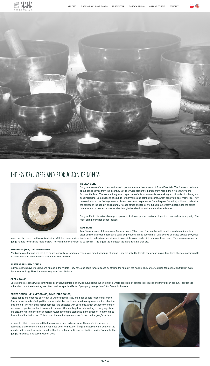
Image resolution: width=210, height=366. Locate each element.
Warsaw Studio (137, 6)
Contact (174, 6)
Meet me (72, 6)
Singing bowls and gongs (94, 6)
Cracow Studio (157, 6)
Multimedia (118, 6)
